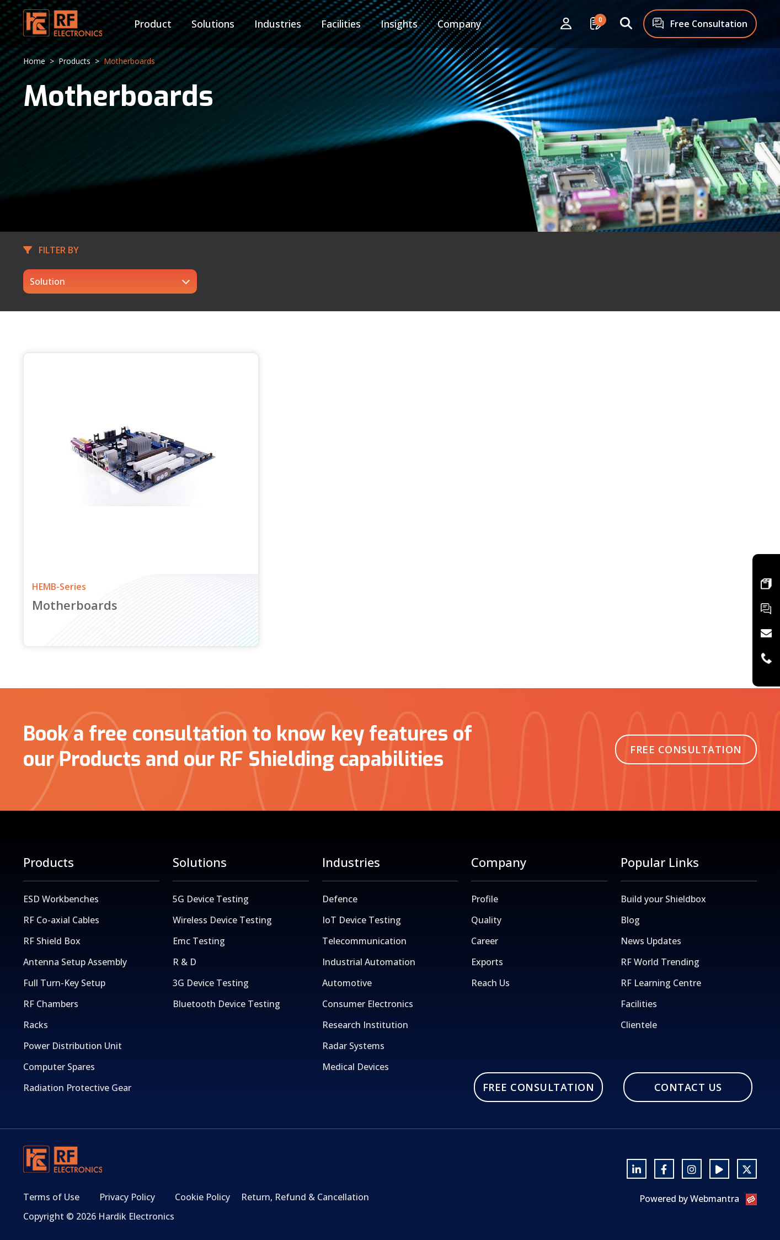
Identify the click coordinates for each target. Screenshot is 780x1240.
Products (74, 61)
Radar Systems (353, 1046)
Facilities (341, 23)
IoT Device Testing (361, 920)
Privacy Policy (127, 1197)
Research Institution (365, 1025)
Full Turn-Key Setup (64, 983)
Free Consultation (700, 24)
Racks (35, 1025)
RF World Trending (660, 962)
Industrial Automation (368, 962)
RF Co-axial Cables (61, 920)
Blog (630, 920)
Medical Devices (355, 1067)
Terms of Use (51, 1197)
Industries (277, 23)
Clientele (639, 1025)
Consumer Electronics (367, 1004)
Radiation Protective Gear (77, 1088)
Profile (484, 899)
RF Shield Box (52, 941)
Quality (486, 920)
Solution (47, 281)
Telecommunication (364, 941)
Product (153, 23)
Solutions (212, 23)
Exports (487, 962)
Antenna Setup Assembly (75, 962)
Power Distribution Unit (72, 1046)
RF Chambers (50, 1004)
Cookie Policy (202, 1197)
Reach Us (490, 983)
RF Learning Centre (661, 983)
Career (484, 941)
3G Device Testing (211, 983)
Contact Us (688, 1087)
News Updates (651, 941)
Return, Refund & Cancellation (305, 1197)
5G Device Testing (211, 899)
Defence (339, 899)
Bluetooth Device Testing (226, 1004)
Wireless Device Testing (222, 920)
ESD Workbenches (61, 899)
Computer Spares (59, 1067)
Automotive (347, 983)
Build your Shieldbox (663, 899)
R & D (184, 962)
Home (34, 61)
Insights (399, 23)
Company (459, 23)
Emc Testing (199, 941)
